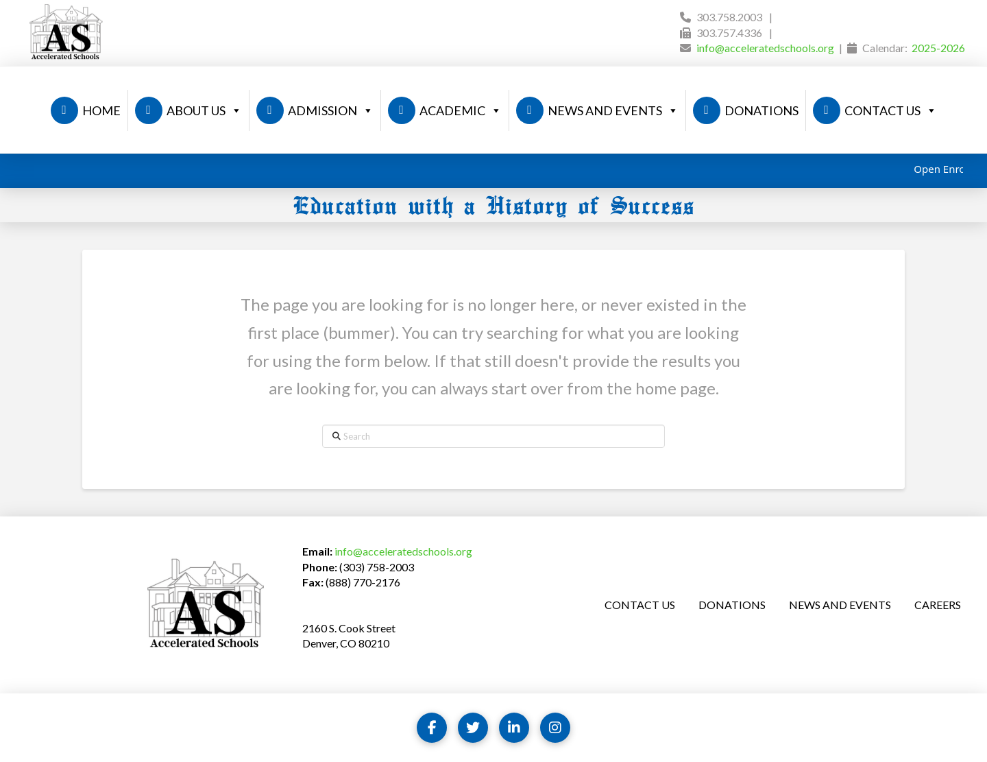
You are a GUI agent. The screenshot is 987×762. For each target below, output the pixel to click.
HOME (101, 110)
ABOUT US (204, 110)
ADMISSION (331, 110)
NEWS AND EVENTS (613, 110)
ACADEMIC (460, 110)
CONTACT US (890, 110)
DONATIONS (761, 110)
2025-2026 (938, 47)
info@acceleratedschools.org (765, 47)
